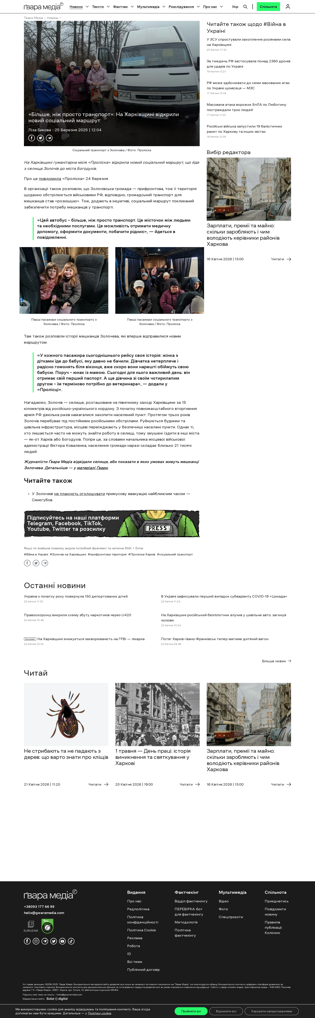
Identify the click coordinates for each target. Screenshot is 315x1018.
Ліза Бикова (40, 130)
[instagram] (36, 941)
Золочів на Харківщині (69, 554)
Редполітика (138, 909)
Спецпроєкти (231, 917)
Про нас (210, 6)
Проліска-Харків (142, 554)
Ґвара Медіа (33, 17)
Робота (133, 946)
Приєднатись (277, 901)
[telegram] (45, 941)
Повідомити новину (275, 911)
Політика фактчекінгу (185, 932)
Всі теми (134, 961)
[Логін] (287, 6)
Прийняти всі (191, 1011)
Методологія (186, 922)
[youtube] (62, 941)
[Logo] (43, 6)
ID (129, 953)
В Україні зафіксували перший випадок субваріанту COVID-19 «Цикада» (224, 596)
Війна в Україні (37, 554)
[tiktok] (71, 941)
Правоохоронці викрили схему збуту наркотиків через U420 (77, 615)
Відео (224, 901)
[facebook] (27, 941)
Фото (223, 909)
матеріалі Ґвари (92, 468)
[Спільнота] (268, 6)
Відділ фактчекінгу (191, 901)
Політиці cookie (99, 1013)
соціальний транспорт (176, 554)
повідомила (50, 179)
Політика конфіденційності (142, 919)
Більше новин (276, 661)
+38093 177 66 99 (39, 906)
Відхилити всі (226, 1011)
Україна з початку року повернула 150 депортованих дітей (76, 596)
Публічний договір (143, 969)
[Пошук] (245, 6)
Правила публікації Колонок (273, 927)
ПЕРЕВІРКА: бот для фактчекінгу (189, 911)
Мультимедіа (148, 6)
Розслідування (181, 6)
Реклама (134, 938)
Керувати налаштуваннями (271, 1011)
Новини (76, 6)
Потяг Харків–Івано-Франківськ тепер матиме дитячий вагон (214, 639)
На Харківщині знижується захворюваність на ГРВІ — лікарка (91, 639)
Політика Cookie (141, 930)
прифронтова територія (108, 554)
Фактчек (120, 6)
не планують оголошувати (79, 494)
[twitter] (53, 941)
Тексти (98, 6)
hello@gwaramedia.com (44, 912)
